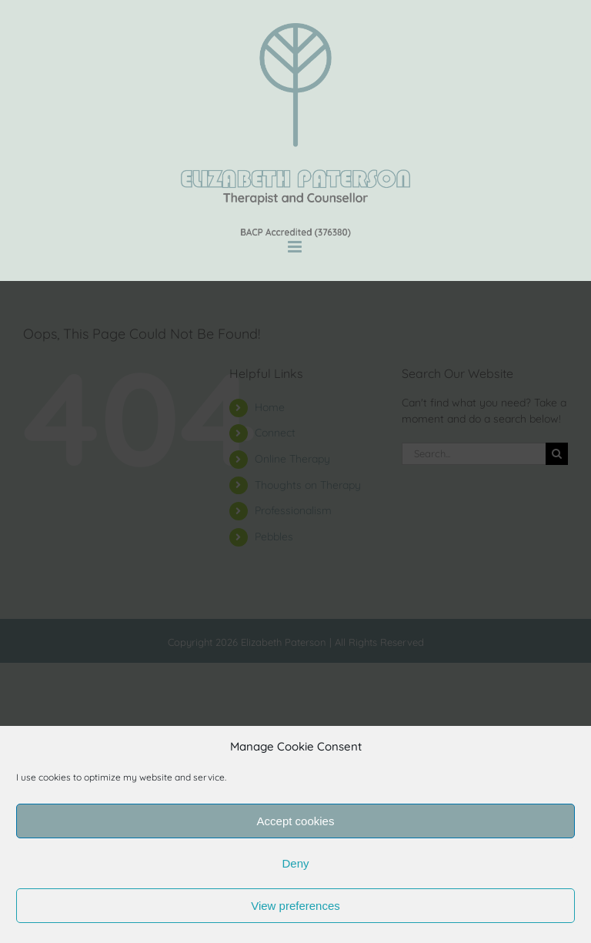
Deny (295, 863)
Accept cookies (296, 821)
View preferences (295, 905)
